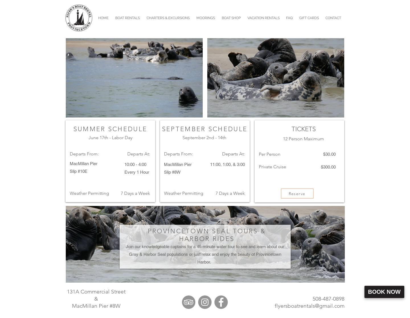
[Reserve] (297, 194)
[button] (168, 18)
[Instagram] (205, 302)
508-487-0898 (329, 298)
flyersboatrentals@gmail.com (310, 306)
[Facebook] (221, 302)
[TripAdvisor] (188, 302)
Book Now (384, 292)
